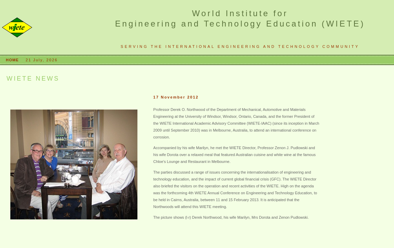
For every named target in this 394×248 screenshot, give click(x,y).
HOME (13, 60)
